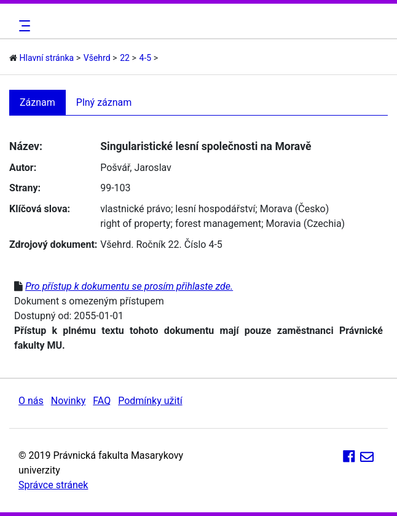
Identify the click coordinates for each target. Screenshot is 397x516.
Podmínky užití (150, 401)
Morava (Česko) (294, 209)
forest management (218, 223)
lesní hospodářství (215, 209)
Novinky (68, 401)
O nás (31, 401)
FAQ (102, 401)
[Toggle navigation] (22, 26)
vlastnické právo (135, 209)
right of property (135, 223)
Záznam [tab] (37, 102)
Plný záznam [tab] (104, 102)
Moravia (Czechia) (305, 223)
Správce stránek (53, 485)
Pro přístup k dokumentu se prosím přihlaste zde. (129, 286)
